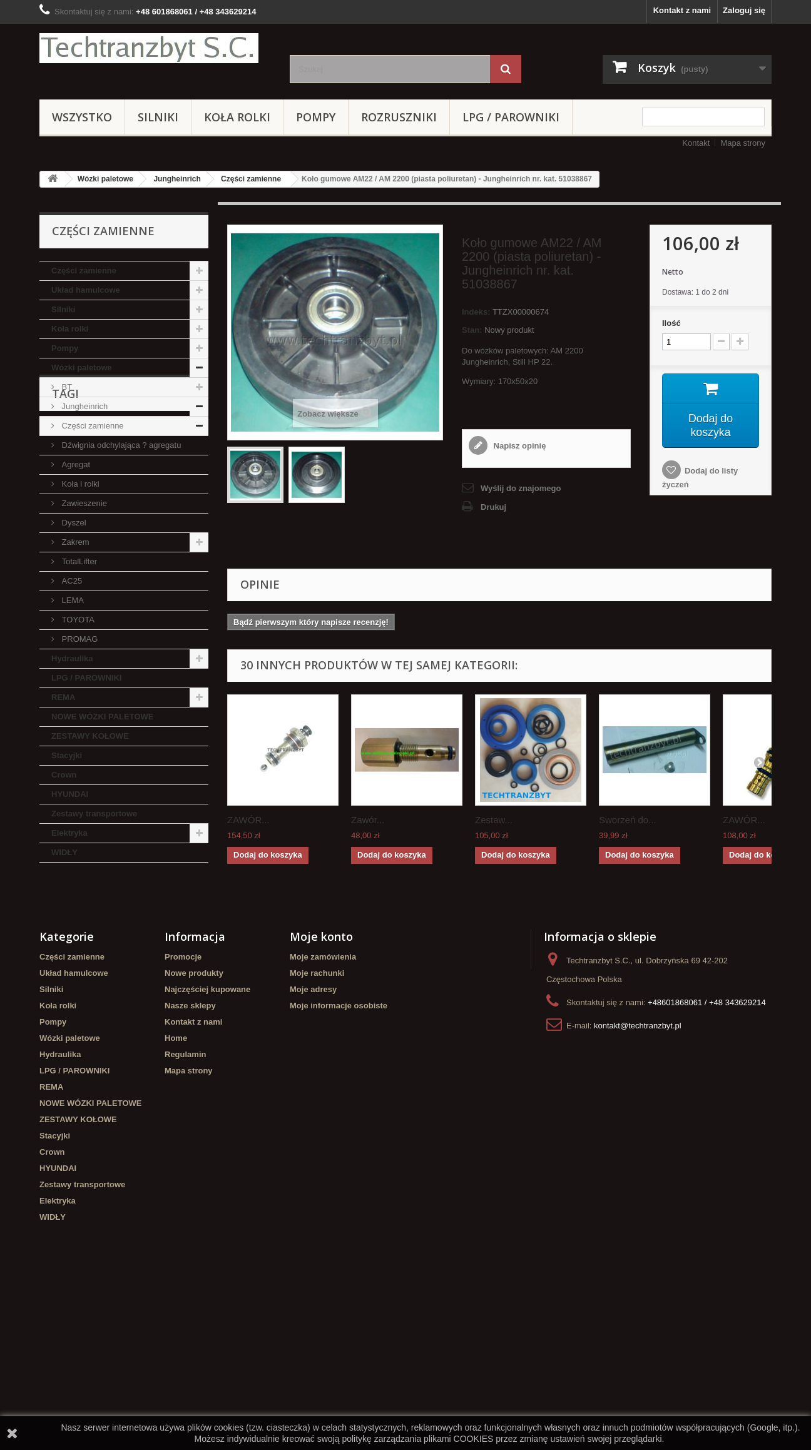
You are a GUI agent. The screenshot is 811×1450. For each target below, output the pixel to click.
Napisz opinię (518, 445)
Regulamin (185, 1208)
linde (55, 938)
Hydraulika (72, 658)
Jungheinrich (176, 179)
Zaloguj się (744, 10)
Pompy (315, 116)
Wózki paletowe (105, 179)
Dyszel (72, 522)
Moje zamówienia (323, 1110)
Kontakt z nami (682, 10)
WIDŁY (64, 852)
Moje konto (321, 1090)
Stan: (472, 330)
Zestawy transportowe (94, 813)
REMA (63, 697)
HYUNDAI (69, 794)
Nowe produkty (194, 1127)
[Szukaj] (505, 69)
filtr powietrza (72, 956)
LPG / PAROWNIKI (510, 116)
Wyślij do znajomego (521, 488)
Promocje (183, 1110)
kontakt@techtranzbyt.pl (637, 1179)
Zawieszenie (83, 503)
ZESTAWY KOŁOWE (90, 736)
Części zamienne (251, 179)
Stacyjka (129, 956)
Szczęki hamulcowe (148, 975)
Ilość (671, 323)
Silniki (158, 116)
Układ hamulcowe (85, 290)
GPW (86, 975)
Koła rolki (237, 116)
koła (54, 975)
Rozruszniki (399, 116)
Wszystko (82, 116)
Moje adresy (313, 1143)
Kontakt (696, 143)
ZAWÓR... (248, 819)
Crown (63, 774)
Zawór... (367, 819)
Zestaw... (494, 819)
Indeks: (476, 312)
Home (176, 1192)
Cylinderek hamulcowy (123, 938)
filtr (188, 938)
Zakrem (74, 542)
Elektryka (69, 833)
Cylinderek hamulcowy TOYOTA (107, 994)
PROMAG (78, 639)
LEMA (71, 600)
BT (65, 387)
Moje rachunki (317, 1127)
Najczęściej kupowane (207, 1143)
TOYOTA (76, 619)
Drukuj (493, 507)
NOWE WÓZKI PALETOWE (102, 716)
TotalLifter (78, 561)
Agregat (74, 464)
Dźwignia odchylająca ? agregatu (120, 445)
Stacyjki (66, 755)
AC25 (70, 581)
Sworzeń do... (627, 819)
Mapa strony (742, 143)
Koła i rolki (79, 484)
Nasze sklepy (190, 1159)
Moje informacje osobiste (338, 1159)
